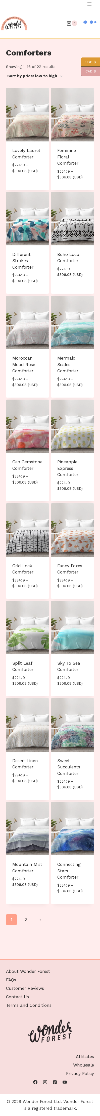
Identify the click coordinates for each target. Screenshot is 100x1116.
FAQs (11, 956)
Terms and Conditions (29, 981)
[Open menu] (89, 4)
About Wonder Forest (28, 947)
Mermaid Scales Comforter (67, 364)
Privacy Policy (80, 1073)
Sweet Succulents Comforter (68, 767)
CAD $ (88, 71)
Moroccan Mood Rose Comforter (23, 364)
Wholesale (83, 1065)
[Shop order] (35, 76)
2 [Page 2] (26, 919)
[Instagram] (45, 1082)
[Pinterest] (55, 1082)
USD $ (88, 62)
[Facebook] (35, 1082)
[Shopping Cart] (72, 23)
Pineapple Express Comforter (67, 468)
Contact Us (17, 973)
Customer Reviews (25, 964)
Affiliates (85, 1056)
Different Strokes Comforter (22, 261)
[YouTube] (65, 1082)
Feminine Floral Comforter (67, 157)
